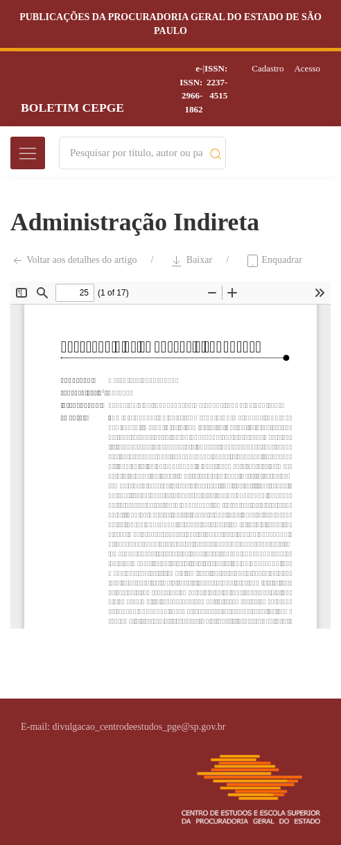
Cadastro (267, 68)
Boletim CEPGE (72, 107)
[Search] (136, 153)
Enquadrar (273, 261)
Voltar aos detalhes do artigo (73, 261)
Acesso (307, 68)
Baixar (191, 261)
